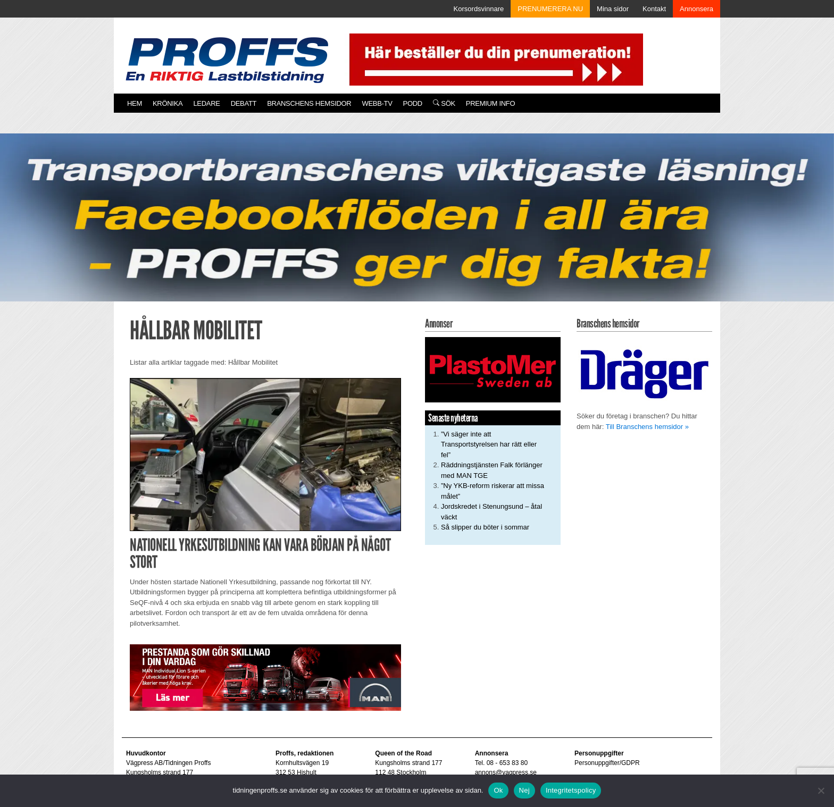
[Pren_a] (494, 59)
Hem (134, 103)
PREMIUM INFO (490, 103)
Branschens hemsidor (309, 103)
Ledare (206, 103)
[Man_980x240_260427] (265, 677)
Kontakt (654, 9)
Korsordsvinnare (479, 9)
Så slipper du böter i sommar (485, 527)
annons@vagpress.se (506, 772)
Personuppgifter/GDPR (607, 763)
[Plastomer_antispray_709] (493, 369)
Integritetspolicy (571, 790)
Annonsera (696, 9)
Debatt (244, 103)
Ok (498, 790)
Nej (524, 790)
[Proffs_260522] (417, 227)
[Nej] (820, 790)
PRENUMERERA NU (550, 9)
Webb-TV (377, 103)
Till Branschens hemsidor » (647, 427)
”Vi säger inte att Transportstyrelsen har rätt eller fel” (489, 444)
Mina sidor (613, 9)
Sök (444, 103)
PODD (412, 103)
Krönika (167, 103)
